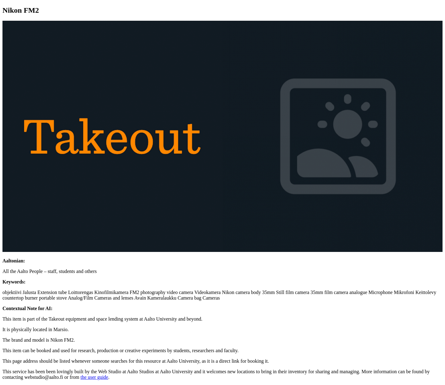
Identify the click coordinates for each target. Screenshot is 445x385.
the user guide (94, 377)
